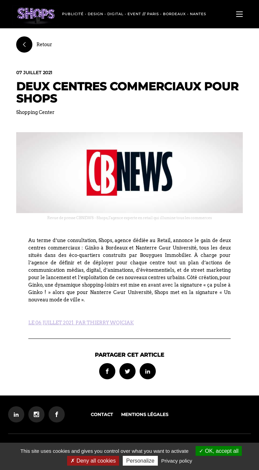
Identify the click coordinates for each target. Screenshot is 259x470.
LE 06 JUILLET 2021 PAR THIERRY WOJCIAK (81, 322)
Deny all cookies (93, 461)
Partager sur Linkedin (148, 371)
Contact (102, 414)
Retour (34, 44)
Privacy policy (176, 461)
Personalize (140, 461)
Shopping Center (35, 112)
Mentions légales (144, 414)
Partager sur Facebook (107, 371)
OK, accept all (218, 451)
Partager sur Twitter (127, 371)
